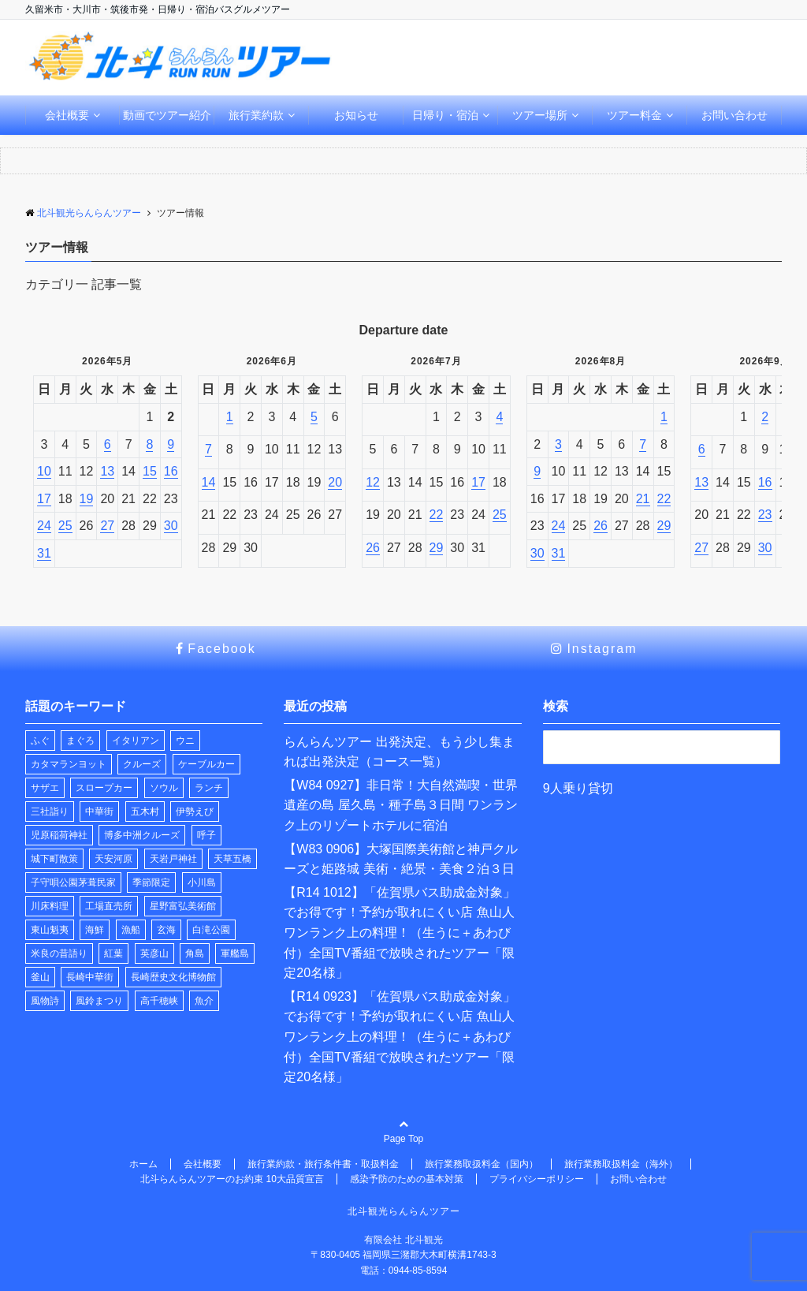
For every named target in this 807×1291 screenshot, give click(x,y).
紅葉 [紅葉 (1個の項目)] (113, 953)
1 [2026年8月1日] (664, 416)
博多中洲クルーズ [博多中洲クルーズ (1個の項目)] (142, 835)
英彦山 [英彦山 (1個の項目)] (154, 953)
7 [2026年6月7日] (208, 449)
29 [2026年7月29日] (437, 547)
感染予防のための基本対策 (406, 1179)
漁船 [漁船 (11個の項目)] (130, 929)
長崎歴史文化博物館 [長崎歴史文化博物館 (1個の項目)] (173, 977)
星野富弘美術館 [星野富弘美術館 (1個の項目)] (183, 906)
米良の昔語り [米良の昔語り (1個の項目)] (59, 953)
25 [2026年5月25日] (65, 525)
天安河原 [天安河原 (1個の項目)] (113, 858)
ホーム (143, 1164)
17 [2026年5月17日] (44, 499)
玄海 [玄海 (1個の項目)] (166, 929)
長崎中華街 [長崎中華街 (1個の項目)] (89, 977)
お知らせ (356, 115)
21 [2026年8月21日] (643, 499)
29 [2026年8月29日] (664, 525)
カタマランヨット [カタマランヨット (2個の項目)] (68, 764)
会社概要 (67, 115)
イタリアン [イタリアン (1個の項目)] (135, 740)
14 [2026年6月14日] (209, 482)
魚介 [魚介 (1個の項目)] (204, 1000)
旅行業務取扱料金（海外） (621, 1164)
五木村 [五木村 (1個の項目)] (145, 811)
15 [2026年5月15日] (150, 471)
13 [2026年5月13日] (107, 471)
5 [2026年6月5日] (314, 416)
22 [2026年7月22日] (437, 514)
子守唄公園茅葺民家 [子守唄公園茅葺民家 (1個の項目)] (73, 882)
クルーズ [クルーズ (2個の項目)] (142, 764)
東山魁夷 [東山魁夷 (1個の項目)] (50, 929)
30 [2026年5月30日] (171, 525)
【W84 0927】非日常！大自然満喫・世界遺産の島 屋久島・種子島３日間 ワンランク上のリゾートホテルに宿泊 (401, 805)
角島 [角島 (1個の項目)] (194, 953)
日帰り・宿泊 (445, 115)
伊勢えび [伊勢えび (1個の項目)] (195, 811)
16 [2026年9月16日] (765, 482)
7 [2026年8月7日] (642, 444)
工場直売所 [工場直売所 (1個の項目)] (108, 906)
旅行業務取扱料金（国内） (481, 1164)
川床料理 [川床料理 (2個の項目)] (50, 906)
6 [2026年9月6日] (701, 449)
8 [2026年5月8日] (149, 444)
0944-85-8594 (418, 1270)
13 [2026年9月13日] (701, 482)
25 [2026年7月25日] (500, 514)
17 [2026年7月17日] (478, 482)
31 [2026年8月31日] (559, 553)
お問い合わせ (734, 115)
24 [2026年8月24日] (559, 525)
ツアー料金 (634, 115)
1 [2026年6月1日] (229, 416)
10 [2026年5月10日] (44, 471)
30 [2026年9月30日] (765, 547)
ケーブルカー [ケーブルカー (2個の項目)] (206, 764)
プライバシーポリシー (536, 1179)
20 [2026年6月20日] (335, 482)
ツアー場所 (539, 115)
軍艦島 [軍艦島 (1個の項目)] (235, 953)
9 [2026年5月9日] (170, 444)
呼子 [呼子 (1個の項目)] (206, 835)
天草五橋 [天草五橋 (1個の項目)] (232, 858)
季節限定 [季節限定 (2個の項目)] (151, 882)
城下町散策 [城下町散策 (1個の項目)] (54, 858)
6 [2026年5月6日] (107, 444)
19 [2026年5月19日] (87, 499)
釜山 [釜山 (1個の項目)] (40, 977)
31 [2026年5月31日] (44, 553)
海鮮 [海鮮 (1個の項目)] (94, 929)
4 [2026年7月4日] (499, 416)
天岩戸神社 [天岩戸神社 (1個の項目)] (173, 858)
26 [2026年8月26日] (600, 525)
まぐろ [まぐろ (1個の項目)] (80, 740)
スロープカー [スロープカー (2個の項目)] (104, 787)
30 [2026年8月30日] (537, 553)
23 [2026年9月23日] (765, 514)
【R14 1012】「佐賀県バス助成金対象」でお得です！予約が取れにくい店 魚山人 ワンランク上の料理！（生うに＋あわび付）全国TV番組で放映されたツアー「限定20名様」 (399, 932)
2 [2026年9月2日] (764, 416)
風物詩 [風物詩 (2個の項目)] (45, 1000)
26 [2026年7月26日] (373, 547)
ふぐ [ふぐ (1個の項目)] (40, 740)
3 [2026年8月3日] (558, 444)
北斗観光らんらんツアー (404, 1211)
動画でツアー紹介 (167, 115)
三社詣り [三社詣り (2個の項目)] (50, 811)
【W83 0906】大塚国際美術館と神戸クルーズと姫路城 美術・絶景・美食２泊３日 (401, 859)
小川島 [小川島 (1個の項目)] (202, 882)
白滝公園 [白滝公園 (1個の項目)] (211, 929)
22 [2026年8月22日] (664, 499)
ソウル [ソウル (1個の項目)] (164, 787)
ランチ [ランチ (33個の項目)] (209, 787)
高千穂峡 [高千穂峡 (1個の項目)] (159, 1000)
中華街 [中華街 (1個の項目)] (99, 811)
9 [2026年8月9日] (537, 471)
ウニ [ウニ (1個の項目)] (185, 740)
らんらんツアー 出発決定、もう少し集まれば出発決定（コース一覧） (399, 752)
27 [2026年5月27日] (107, 525)
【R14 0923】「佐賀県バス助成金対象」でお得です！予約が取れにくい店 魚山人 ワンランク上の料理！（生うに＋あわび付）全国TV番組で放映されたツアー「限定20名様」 (399, 1037)
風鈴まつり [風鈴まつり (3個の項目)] (99, 1000)
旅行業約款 (256, 115)
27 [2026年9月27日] (701, 547)
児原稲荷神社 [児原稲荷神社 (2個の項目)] (59, 835)
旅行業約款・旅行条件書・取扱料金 (323, 1164)
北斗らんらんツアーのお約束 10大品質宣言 (232, 1179)
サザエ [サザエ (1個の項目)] (45, 787)
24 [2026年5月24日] (44, 525)
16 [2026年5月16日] (171, 471)
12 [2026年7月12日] (373, 482)
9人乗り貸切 (578, 788)
